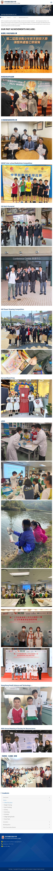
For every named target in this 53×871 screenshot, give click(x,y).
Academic (9, 17)
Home (3, 17)
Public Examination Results (9, 827)
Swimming (6, 812)
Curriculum (5, 797)
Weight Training (8, 805)
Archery (6, 809)
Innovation (5, 822)
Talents (14, 17)
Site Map (10, 869)
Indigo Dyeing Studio (9, 816)
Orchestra (6, 814)
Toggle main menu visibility (51, 2)
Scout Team (7, 819)
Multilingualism (6, 824)
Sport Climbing (8, 807)
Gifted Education (8, 802)
